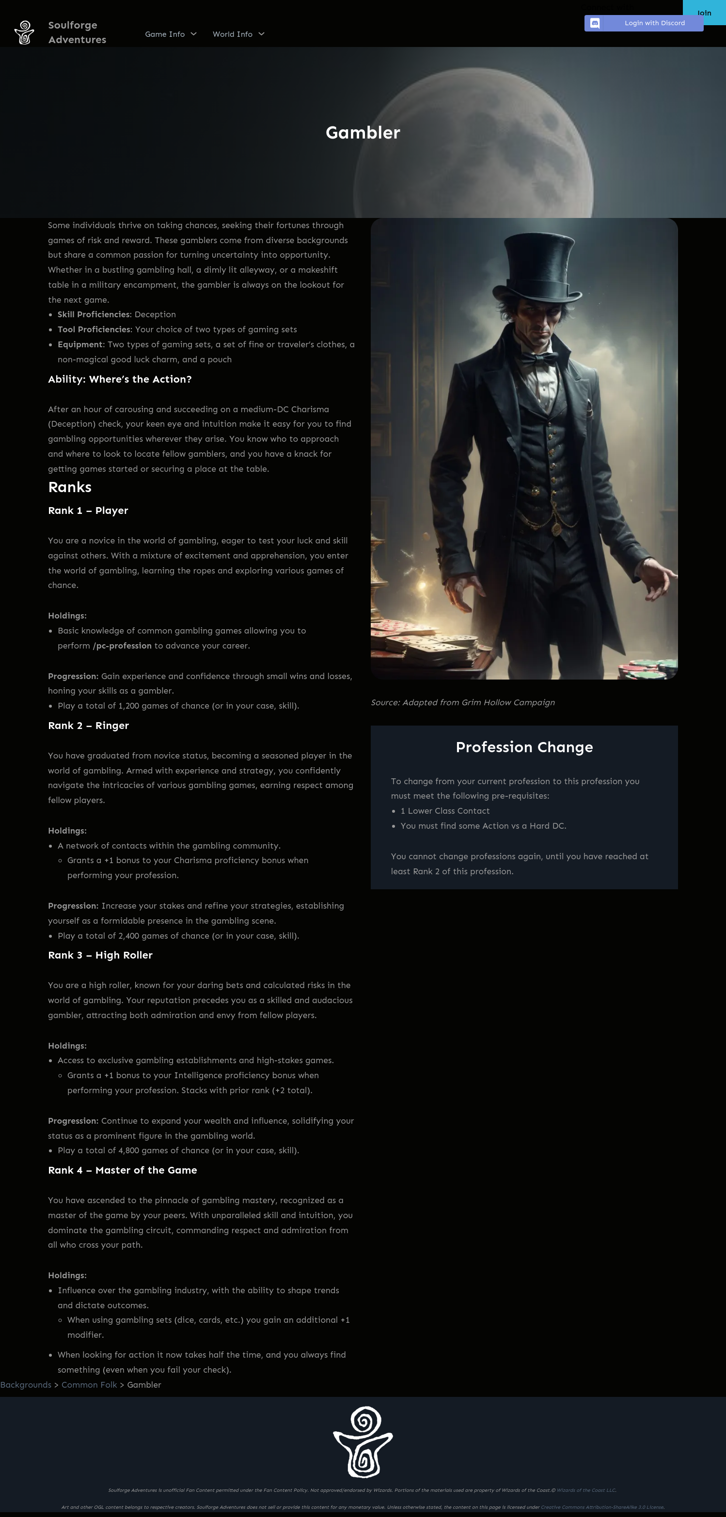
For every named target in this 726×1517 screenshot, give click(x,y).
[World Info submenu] (261, 33)
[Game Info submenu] (193, 33)
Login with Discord (636, 23)
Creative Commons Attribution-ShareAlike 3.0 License (602, 1507)
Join (704, 12)
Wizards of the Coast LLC (585, 1490)
